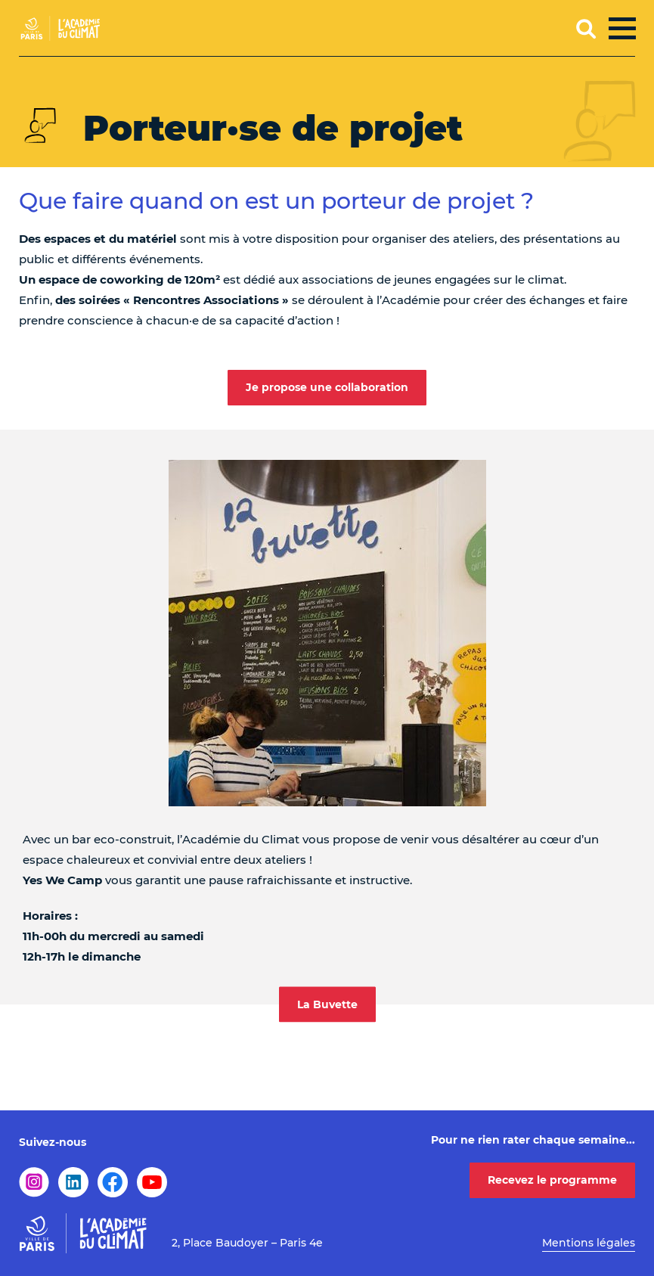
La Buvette (327, 1004)
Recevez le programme (552, 1180)
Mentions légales (588, 1243)
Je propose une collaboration (327, 387)
